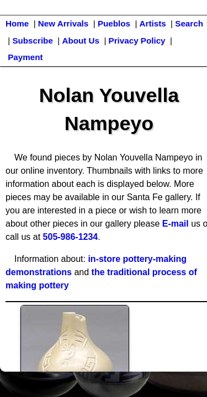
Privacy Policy (137, 40)
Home (17, 23)
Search (189, 23)
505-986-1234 (70, 237)
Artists (153, 23)
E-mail (175, 223)
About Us (80, 40)
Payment (25, 57)
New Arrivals (63, 23)
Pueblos (114, 23)
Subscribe (32, 40)
